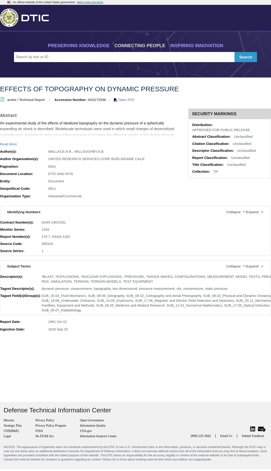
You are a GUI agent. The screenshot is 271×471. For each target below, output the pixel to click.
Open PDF (124, 100)
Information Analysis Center (98, 436)
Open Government (92, 420)
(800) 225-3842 (201, 436)
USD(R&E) (11, 431)
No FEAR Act (44, 436)
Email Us (226, 436)
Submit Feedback (253, 436)
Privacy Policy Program (50, 425)
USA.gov (86, 431)
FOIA (39, 431)
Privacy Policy (44, 420)
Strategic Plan (13, 425)
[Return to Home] (26, 17)
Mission (9, 420)
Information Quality (93, 425)
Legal (7, 436)
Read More (8, 144)
